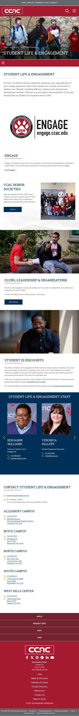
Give (39, 637)
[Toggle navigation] (3, 63)
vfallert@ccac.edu (51, 456)
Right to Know (39, 699)
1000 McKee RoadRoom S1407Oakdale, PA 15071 (14, 601)
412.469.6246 (15, 456)
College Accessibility (61, 711)
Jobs (39, 674)
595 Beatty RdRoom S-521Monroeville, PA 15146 (15, 541)
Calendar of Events (39, 682)
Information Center (39, 662)
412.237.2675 (12, 516)
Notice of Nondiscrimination (46, 713)
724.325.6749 (12, 536)
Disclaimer (32, 711)
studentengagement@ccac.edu (18, 496)
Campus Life (14, 47)
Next (74, 437)
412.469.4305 (50, 453)
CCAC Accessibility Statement (39, 703)
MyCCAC (31, 3)
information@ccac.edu (39, 670)
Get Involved (13, 302)
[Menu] (74, 11)
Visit (39, 630)
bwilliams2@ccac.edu (18, 459)
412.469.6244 (12, 576)
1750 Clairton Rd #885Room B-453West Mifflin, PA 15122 (15, 581)
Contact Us (39, 665)
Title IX (73, 711)
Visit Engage (10, 170)
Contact (54, 3)
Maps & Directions (39, 678)
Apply (24, 3)
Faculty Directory (39, 686)
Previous (4, 437)
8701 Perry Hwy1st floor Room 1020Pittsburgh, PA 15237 (14, 561)
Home (6, 47)
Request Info (39, 623)
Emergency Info (29, 713)
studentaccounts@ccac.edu (63, 386)
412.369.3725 (12, 556)
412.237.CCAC (39, 667)
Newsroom (39, 691)
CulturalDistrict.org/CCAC (36, 382)
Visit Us (13, 209)
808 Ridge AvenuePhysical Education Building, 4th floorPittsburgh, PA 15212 (20, 521)
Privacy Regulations (45, 711)
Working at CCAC (42, 3)
